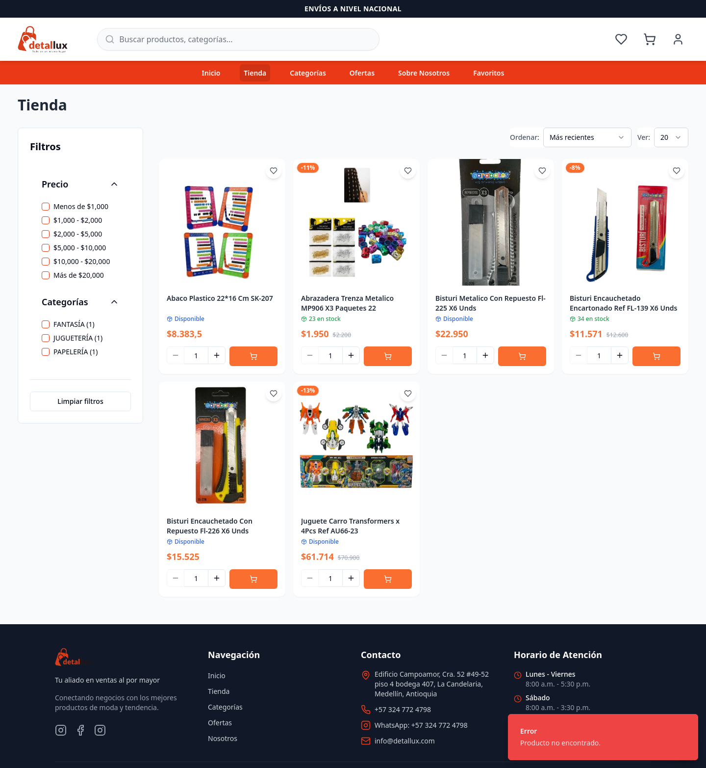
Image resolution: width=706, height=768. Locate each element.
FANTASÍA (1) (74, 324)
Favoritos (488, 73)
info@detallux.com (405, 740)
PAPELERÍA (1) (75, 351)
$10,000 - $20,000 (81, 261)
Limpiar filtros (80, 401)
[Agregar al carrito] (253, 356)
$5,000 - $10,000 (79, 247)
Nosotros (222, 738)
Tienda (255, 73)
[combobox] (587, 137)
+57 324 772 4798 (403, 709)
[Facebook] (80, 730)
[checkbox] (46, 207)
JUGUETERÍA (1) (77, 338)
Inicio (211, 73)
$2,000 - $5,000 (77, 234)
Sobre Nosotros (424, 73)
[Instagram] (61, 730)
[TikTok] (100, 730)
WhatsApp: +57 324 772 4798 (421, 725)
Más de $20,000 (78, 275)
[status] (603, 737)
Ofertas (362, 73)
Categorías (308, 73)
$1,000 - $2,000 (77, 220)
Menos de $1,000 (80, 206)
